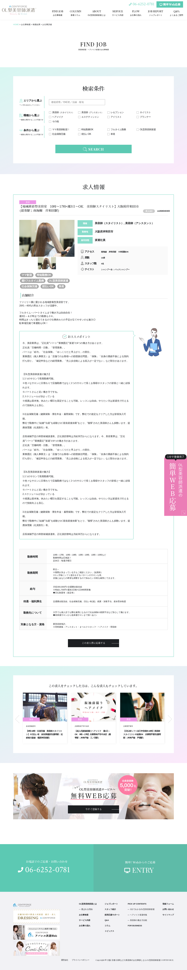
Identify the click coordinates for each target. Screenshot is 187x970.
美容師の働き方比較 (138, 920)
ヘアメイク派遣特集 (138, 915)
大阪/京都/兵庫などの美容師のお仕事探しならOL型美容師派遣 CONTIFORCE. (140, 960)
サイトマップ (168, 915)
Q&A (107, 920)
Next (170, 719)
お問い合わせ (168, 909)
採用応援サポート (112, 915)
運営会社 (64, 960)
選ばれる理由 (87, 909)
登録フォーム (168, 904)
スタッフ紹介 (110, 909)
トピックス (109, 931)
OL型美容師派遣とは (96, 13)
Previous (17, 719)
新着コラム (75, 13)
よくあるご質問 (176, 13)
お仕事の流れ (135, 13)
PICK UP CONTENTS (137, 904)
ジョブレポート (155, 13)
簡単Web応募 (170, 4)
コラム (107, 926)
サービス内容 (117, 13)
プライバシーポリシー (80, 960)
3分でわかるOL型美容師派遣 (142, 909)
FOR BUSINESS (135, 926)
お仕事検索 (57, 13)
